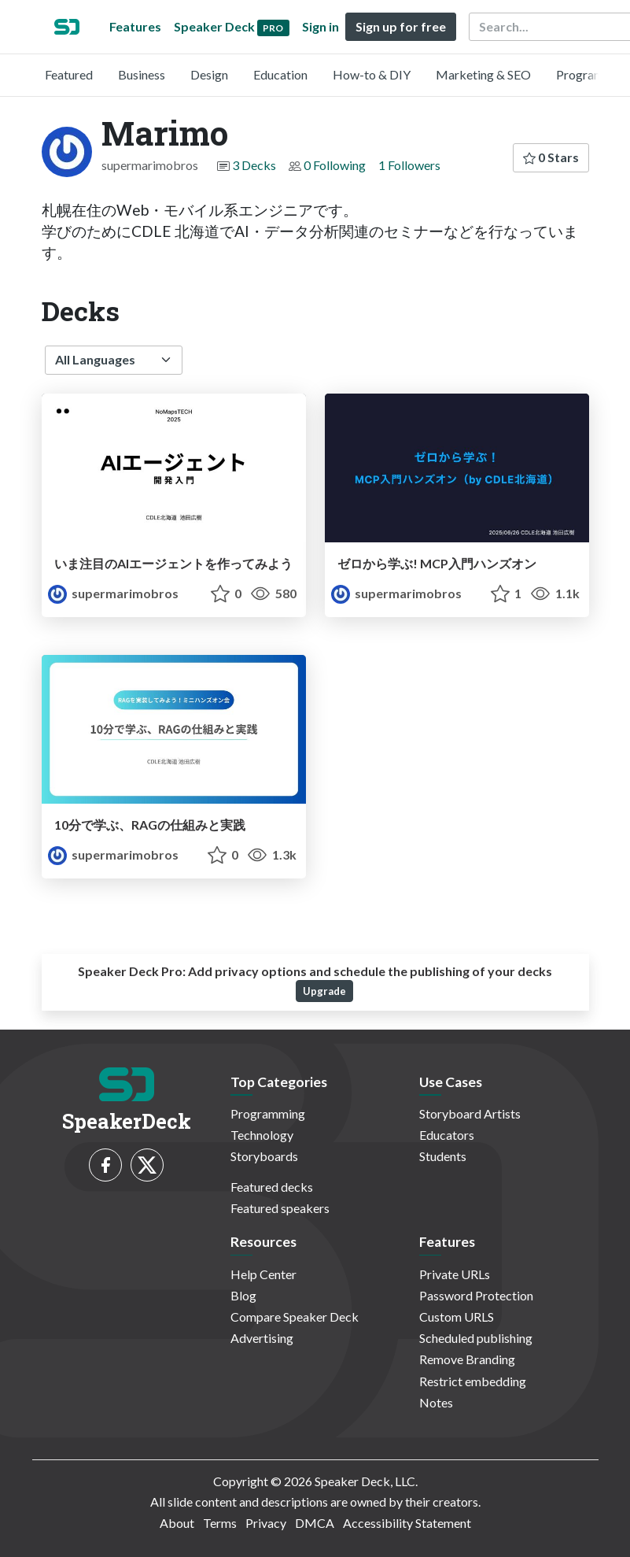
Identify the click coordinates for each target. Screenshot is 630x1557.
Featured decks (271, 1186)
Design (209, 74)
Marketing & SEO (483, 74)
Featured (69, 74)
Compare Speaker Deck (294, 1316)
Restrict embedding (472, 1381)
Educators (446, 1134)
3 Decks (254, 164)
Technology (261, 1134)
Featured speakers (280, 1207)
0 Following (335, 164)
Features (135, 26)
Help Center (263, 1274)
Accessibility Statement (407, 1522)
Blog (243, 1295)
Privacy (265, 1522)
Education (280, 74)
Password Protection (476, 1295)
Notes (436, 1402)
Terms (220, 1522)
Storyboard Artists (470, 1113)
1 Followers (409, 164)
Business (141, 74)
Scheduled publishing (475, 1337)
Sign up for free (401, 26)
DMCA (314, 1522)
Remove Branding (467, 1359)
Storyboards (264, 1155)
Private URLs (454, 1274)
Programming (267, 1113)
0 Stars (551, 157)
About (177, 1522)
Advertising (261, 1337)
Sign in (320, 26)
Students (442, 1155)
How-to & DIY (372, 74)
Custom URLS (456, 1316)
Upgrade (324, 991)
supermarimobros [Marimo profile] (113, 593)
